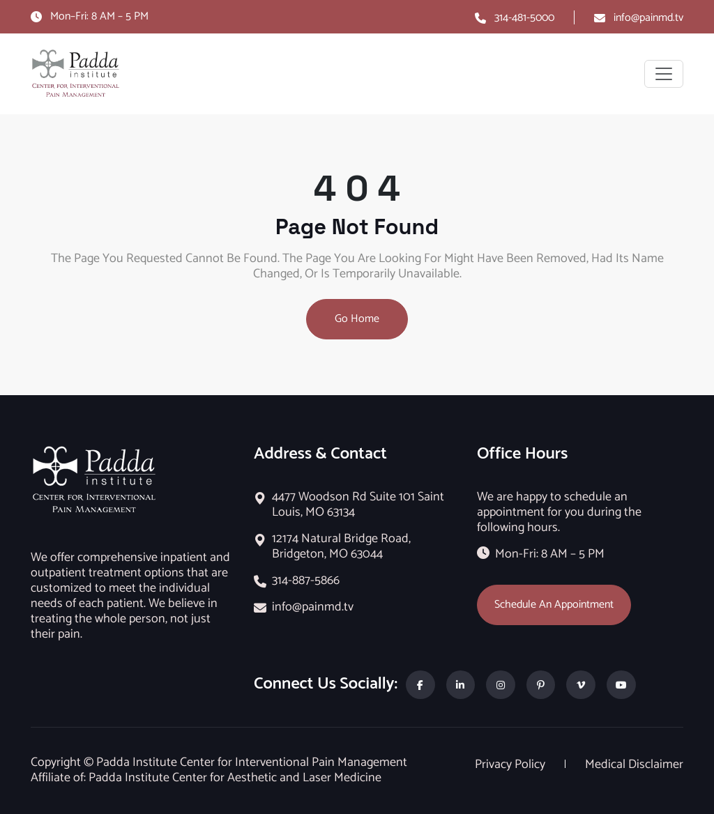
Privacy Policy (511, 764)
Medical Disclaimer (634, 764)
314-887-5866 (306, 580)
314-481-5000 (524, 17)
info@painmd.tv (648, 17)
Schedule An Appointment (554, 604)
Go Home (357, 318)
